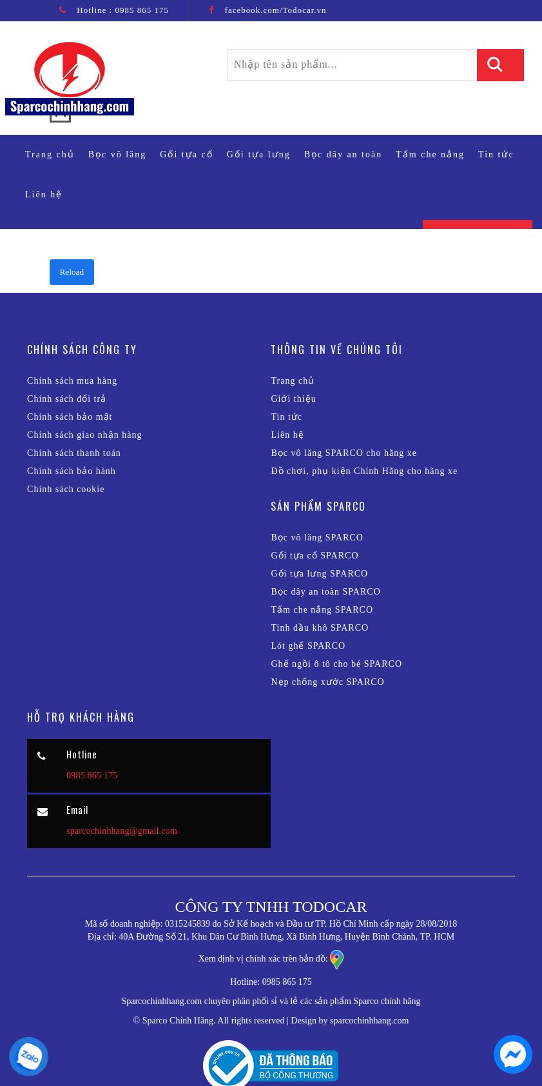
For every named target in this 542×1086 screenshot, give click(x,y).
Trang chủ (53, 153)
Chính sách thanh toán (74, 453)
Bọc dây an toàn (343, 154)
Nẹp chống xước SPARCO (327, 682)
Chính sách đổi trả (66, 399)
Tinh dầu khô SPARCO (320, 628)
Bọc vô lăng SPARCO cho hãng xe (343, 453)
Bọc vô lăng (117, 154)
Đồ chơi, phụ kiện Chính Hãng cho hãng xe (364, 471)
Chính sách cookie (65, 489)
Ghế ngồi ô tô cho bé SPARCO (336, 664)
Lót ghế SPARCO (308, 646)
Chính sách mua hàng (72, 381)
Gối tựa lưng (259, 154)
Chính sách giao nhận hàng (84, 435)
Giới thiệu (293, 399)
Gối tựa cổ (186, 154)
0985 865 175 (142, 10)
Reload (72, 272)
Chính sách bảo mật (69, 417)
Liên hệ (44, 194)
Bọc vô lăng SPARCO (317, 537)
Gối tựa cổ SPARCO (314, 555)
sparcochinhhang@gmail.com (121, 830)
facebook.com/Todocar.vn (276, 10)
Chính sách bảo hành (71, 471)
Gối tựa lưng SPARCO (319, 573)
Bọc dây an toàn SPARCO (325, 592)
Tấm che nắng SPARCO (322, 610)
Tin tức (496, 154)
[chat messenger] (513, 1070)
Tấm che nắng (430, 154)
